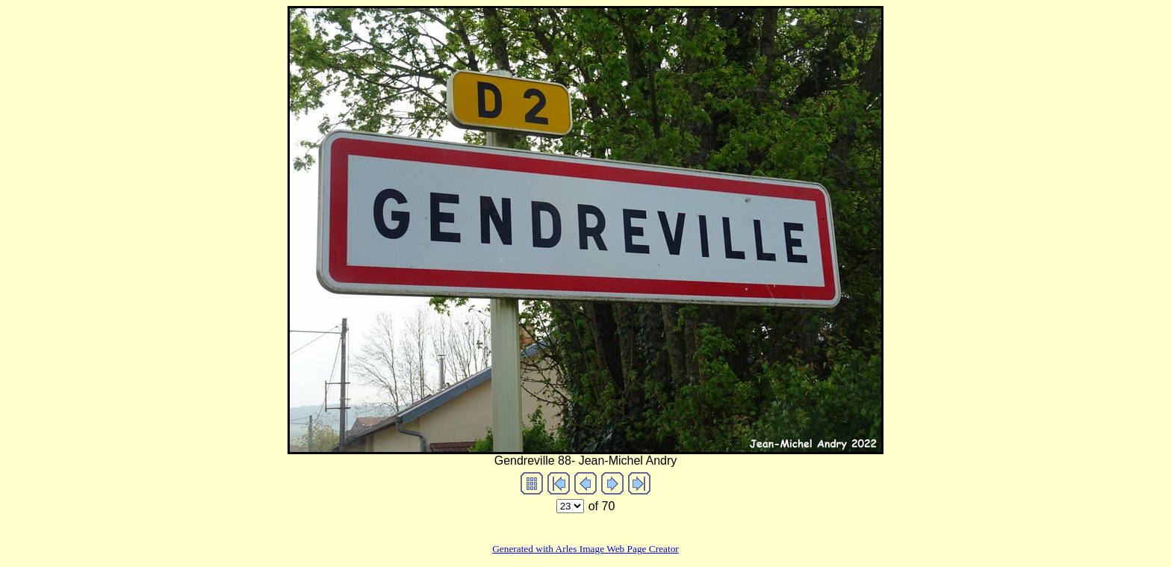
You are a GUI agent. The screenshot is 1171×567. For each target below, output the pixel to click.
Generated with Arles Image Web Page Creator (585, 548)
